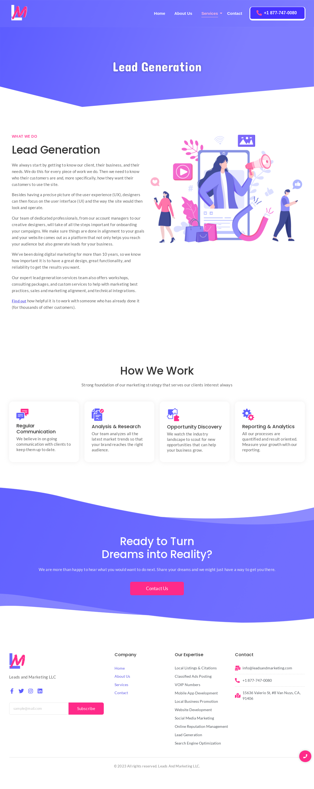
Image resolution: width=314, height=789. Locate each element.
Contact (234, 13)
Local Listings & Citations (196, 668)
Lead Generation (188, 734)
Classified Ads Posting (193, 676)
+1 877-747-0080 (280, 13)
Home (159, 13)
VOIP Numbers (187, 684)
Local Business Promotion (196, 701)
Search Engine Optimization (198, 743)
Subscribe (86, 708)
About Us (183, 13)
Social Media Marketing (194, 718)
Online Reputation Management (201, 726)
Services (210, 13)
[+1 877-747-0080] (259, 13)
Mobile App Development (196, 693)
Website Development (193, 709)
